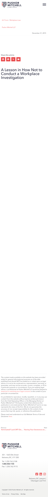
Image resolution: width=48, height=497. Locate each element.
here (10, 416)
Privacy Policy (15, 494)
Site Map (23, 494)
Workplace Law (15, 20)
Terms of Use (5, 494)
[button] (3, 59)
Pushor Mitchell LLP (8, 27)
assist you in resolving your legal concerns (16, 391)
